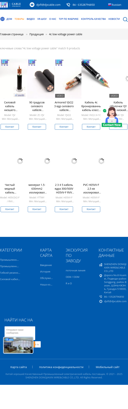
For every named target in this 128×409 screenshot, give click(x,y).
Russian (116, 4)
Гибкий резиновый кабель (16, 272)
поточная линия (75, 270)
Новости (114, 19)
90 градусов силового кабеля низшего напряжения (37, 110)
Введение (46, 265)
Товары (19, 19)
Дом (6, 19)
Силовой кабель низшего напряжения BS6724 (10, 110)
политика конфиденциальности (61, 367)
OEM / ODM (73, 277)
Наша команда (49, 284)
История (45, 271)
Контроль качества (93, 19)
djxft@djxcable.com (48, 4)
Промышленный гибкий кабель (19, 266)
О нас (52, 19)
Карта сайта (18, 367)
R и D (69, 283)
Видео (31, 19)
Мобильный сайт (107, 367)
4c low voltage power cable (65, 34)
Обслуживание (49, 278)
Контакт (9, 126)
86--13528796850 (84, 4)
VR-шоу (42, 19)
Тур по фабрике (69, 19)
